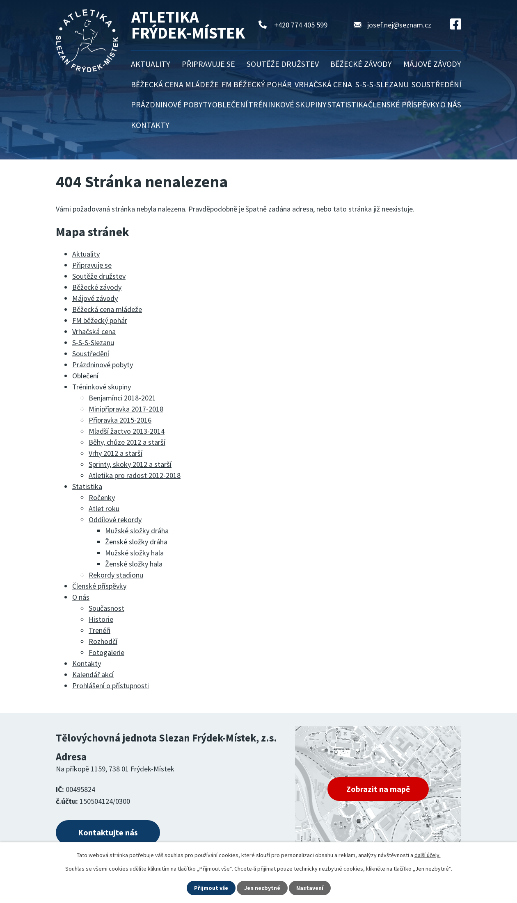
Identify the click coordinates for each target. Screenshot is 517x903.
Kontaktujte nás (108, 832)
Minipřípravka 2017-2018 (126, 409)
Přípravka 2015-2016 (120, 420)
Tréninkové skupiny (287, 104)
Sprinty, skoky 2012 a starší (130, 464)
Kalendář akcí (93, 674)
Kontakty (150, 125)
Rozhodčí (103, 641)
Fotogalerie (106, 652)
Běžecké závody (361, 64)
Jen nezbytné (262, 888)
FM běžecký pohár (257, 84)
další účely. (427, 855)
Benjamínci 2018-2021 (122, 398)
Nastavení (309, 888)
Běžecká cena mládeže (175, 84)
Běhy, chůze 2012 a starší (127, 442)
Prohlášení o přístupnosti (110, 685)
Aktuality (150, 64)
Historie (101, 619)
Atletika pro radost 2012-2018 (135, 475)
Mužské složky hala (134, 552)
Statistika (347, 104)
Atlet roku (104, 508)
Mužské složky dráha (137, 530)
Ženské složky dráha (136, 541)
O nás (450, 104)
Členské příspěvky (403, 104)
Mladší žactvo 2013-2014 (127, 431)
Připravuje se (208, 64)
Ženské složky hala (133, 564)
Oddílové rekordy (115, 519)
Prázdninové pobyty (171, 104)
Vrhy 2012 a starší (115, 453)
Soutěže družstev (283, 64)
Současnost (106, 608)
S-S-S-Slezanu (382, 84)
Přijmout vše (211, 888)
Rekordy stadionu (116, 575)
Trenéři (99, 630)
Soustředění (436, 84)
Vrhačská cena (323, 84)
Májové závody (432, 64)
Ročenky (102, 497)
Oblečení (229, 104)
